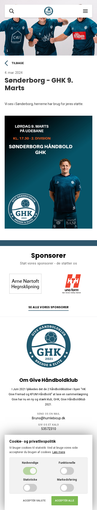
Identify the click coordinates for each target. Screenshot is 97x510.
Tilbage (14, 63)
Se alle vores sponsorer (48, 307)
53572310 (48, 429)
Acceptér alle (64, 500)
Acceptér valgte (34, 500)
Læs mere (58, 452)
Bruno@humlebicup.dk (48, 418)
